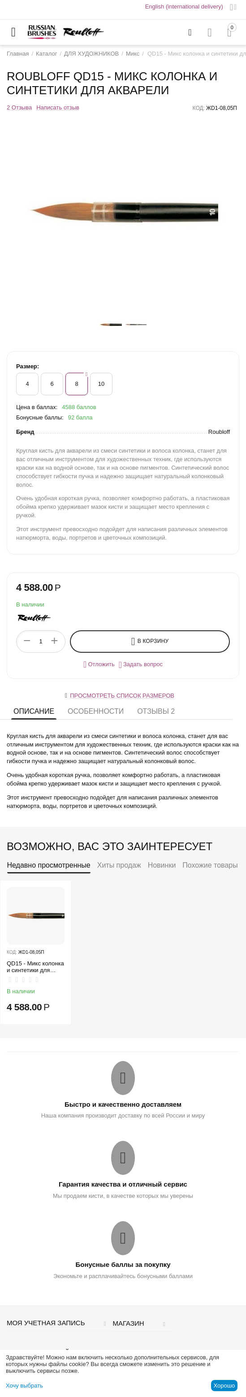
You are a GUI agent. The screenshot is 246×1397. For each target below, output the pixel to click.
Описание (33, 711)
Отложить (99, 664)
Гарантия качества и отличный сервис (123, 1184)
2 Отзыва (19, 108)
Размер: (27, 366)
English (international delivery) (184, 6)
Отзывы (156, 711)
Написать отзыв (57, 108)
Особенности (96, 711)
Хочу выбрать (24, 1385)
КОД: (199, 108)
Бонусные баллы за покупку (122, 1264)
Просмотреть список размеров (122, 695)
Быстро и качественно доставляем (123, 1104)
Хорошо (224, 1385)
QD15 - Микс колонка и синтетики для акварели (35, 967)
